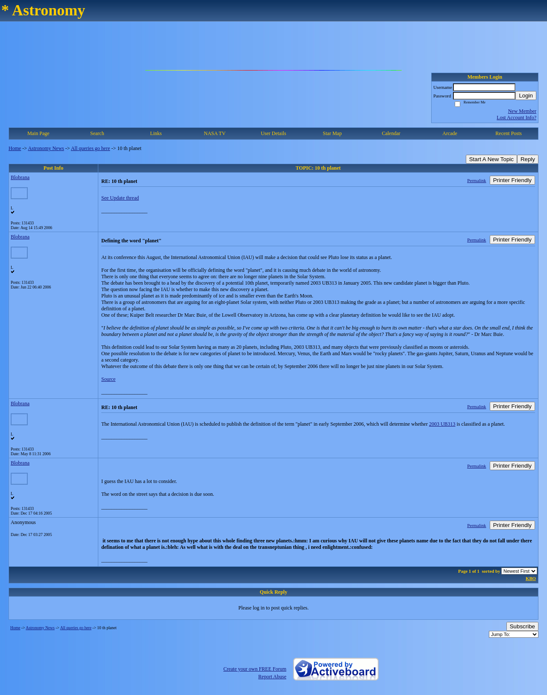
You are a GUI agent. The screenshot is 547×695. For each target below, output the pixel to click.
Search (97, 133)
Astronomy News (46, 148)
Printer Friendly (512, 180)
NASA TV (215, 133)
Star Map (332, 133)
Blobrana (20, 177)
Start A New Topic (491, 159)
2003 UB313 (442, 424)
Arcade (449, 133)
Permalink (476, 180)
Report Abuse (272, 677)
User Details (273, 133)
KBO (531, 578)
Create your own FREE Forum (255, 669)
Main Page (38, 133)
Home (15, 148)
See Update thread (120, 198)
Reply (528, 159)
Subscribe (522, 626)
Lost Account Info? (516, 118)
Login (526, 95)
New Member (522, 111)
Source (108, 379)
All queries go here (90, 148)
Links (156, 133)
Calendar (391, 133)
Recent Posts (508, 133)
